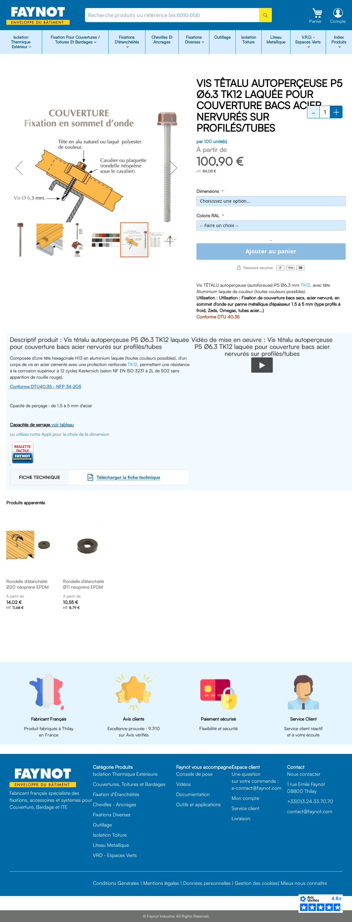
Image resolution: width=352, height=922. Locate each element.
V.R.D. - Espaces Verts (308, 39)
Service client (245, 808)
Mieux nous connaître (304, 883)
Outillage (222, 37)
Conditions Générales (116, 883)
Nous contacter (303, 774)
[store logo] (38, 13)
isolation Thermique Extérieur (20, 42)
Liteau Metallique (275, 39)
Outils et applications (198, 804)
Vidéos (183, 784)
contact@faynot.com (309, 811)
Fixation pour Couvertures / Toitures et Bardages (75, 39)
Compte (338, 21)
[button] (19, 168)
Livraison (241, 818)
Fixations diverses (193, 39)
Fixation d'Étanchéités (116, 794)
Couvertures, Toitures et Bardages (129, 784)
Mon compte (245, 798)
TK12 (305, 285)
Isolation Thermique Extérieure (125, 774)
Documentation (193, 794)
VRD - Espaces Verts (115, 855)
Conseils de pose (194, 774)
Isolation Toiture (248, 39)
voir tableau (62, 424)
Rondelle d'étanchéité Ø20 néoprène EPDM (27, 584)
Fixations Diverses (112, 814)
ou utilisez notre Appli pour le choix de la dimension (59, 434)
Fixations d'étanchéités (127, 39)
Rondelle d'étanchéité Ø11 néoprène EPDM (83, 584)
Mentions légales (161, 883)
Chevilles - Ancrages (114, 804)
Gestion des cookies (256, 883)
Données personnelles (207, 883)
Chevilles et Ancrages (161, 39)
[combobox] (178, 15)
